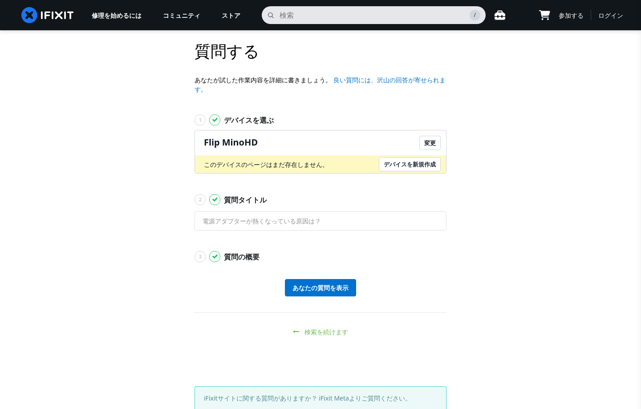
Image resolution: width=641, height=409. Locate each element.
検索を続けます (321, 332)
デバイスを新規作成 (410, 164)
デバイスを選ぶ (234, 120)
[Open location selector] (522, 15)
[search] (374, 15)
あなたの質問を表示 (320, 287)
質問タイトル (231, 199)
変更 (430, 143)
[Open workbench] (500, 15)
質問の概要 (227, 256)
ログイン (610, 15)
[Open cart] (544, 15)
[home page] (47, 15)
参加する (571, 15)
